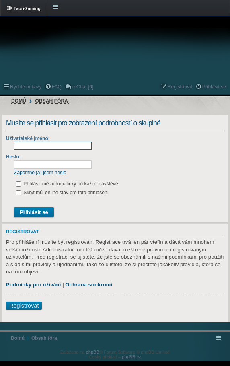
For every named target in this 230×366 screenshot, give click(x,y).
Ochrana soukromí (88, 285)
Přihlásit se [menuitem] (214, 87)
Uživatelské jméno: (28, 138)
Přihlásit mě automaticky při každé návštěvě (67, 184)
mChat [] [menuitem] (82, 87)
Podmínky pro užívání (33, 285)
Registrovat (24, 305)
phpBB (92, 352)
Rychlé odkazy (26, 87)
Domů (18, 101)
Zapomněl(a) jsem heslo (40, 172)
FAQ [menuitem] (57, 87)
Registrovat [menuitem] (180, 87)
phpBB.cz (131, 356)
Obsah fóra (51, 101)
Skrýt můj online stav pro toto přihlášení (62, 192)
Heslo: (13, 157)
